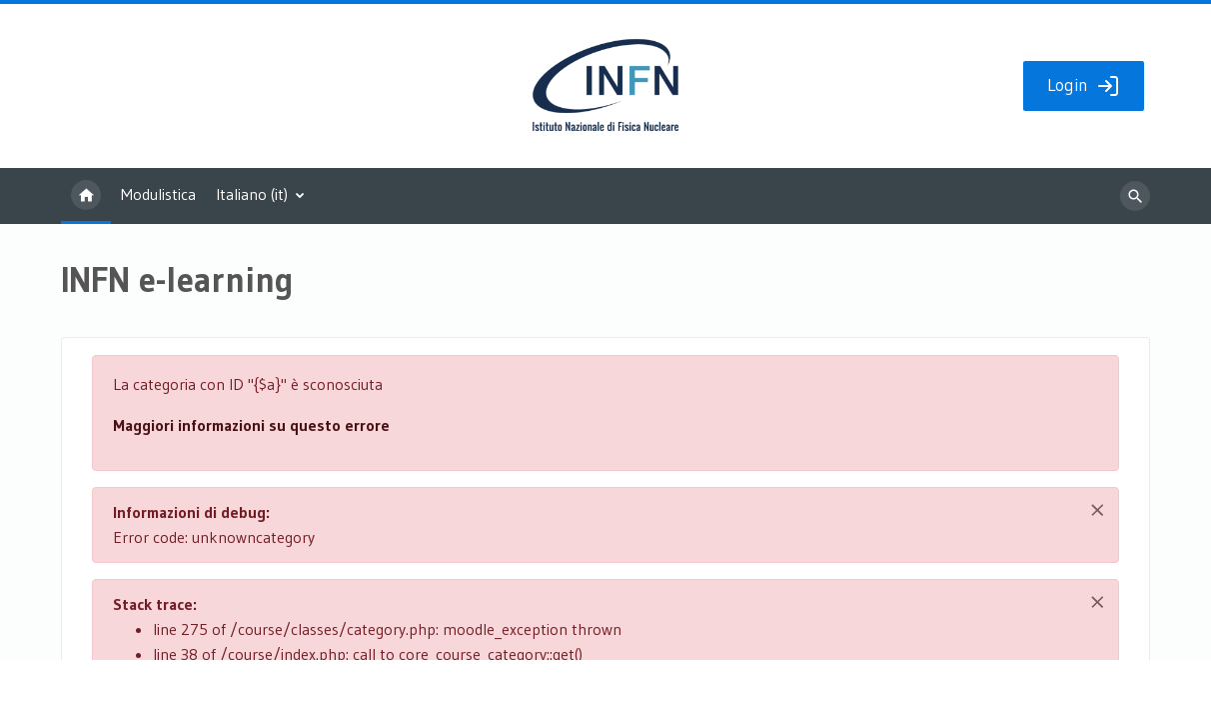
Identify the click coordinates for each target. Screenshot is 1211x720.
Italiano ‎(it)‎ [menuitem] (252, 194)
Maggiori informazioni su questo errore (251, 425)
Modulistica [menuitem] (158, 194)
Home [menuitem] (86, 196)
